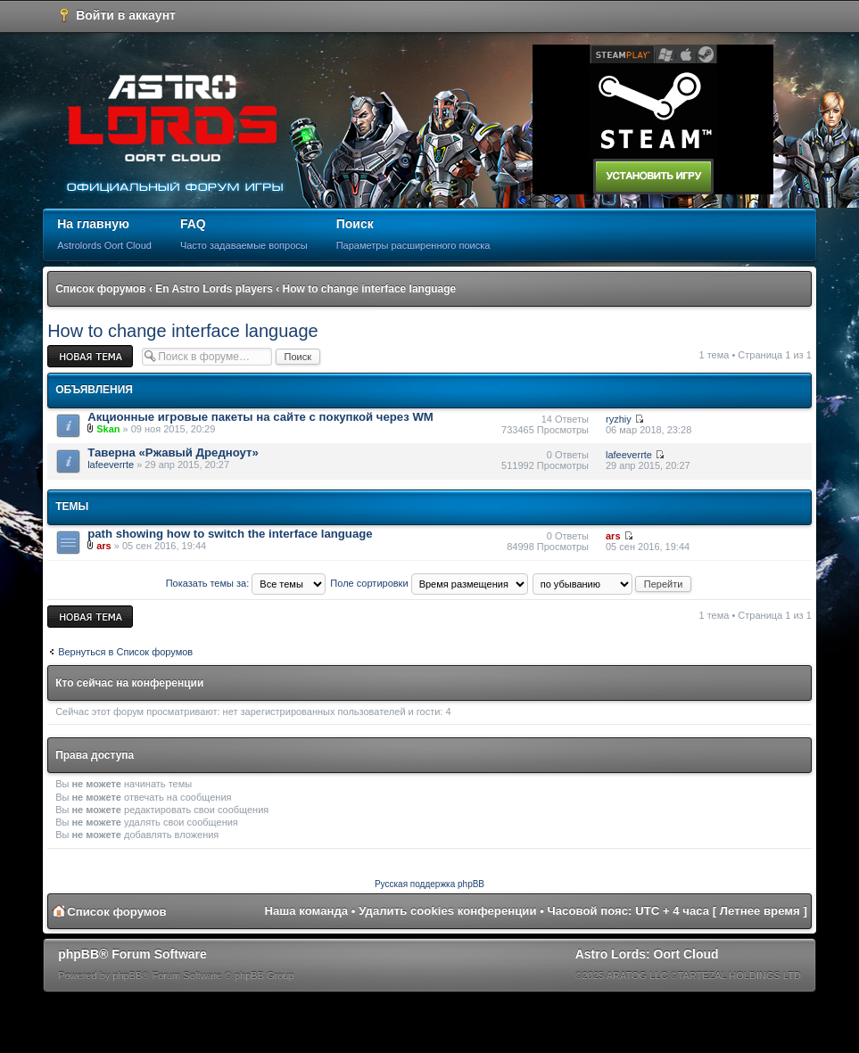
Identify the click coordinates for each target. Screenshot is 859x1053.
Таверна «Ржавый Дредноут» (173, 452)
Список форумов (100, 289)
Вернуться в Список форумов (125, 651)
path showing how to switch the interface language (229, 533)
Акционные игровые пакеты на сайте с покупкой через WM (260, 417)
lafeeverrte (110, 464)
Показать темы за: (246, 583)
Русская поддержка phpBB (429, 884)
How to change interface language (370, 289)
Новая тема (90, 356)
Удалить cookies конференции (447, 910)
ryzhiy (619, 419)
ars (104, 545)
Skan (108, 429)
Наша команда (306, 910)
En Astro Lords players (214, 289)
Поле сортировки (428, 583)
